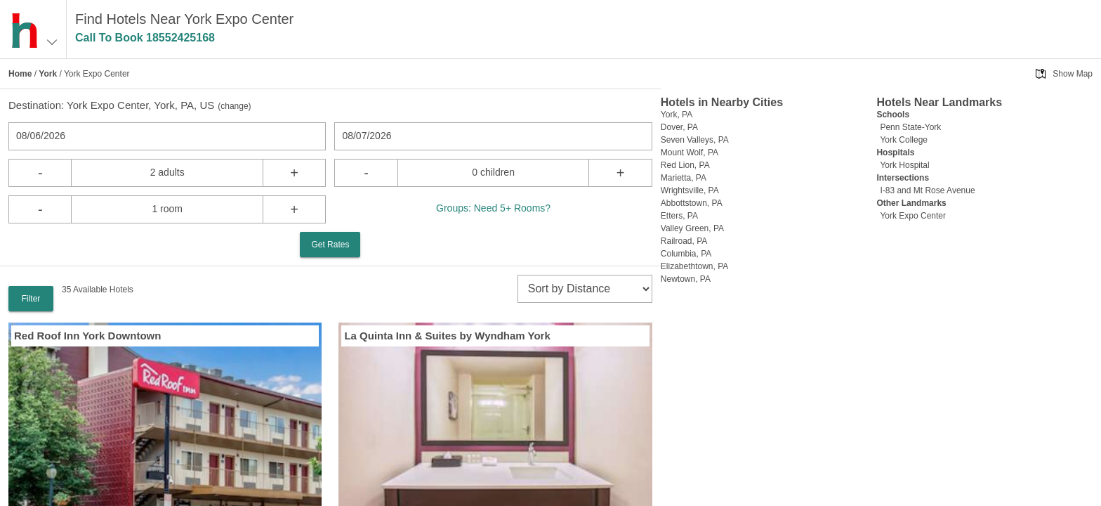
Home (20, 74)
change (234, 106)
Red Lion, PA (685, 165)
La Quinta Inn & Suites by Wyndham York (447, 336)
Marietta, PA (683, 178)
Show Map (1073, 74)
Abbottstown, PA (692, 203)
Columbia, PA (686, 254)
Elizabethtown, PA (695, 266)
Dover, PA (679, 127)
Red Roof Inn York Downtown (87, 336)
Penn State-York (910, 127)
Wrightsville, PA (690, 190)
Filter (31, 299)
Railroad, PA (684, 241)
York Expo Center (913, 216)
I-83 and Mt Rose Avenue (927, 190)
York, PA (676, 114)
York (48, 74)
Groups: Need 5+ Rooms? (493, 208)
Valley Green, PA (692, 228)
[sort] (584, 289)
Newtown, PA (686, 279)
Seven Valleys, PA (695, 140)
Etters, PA (679, 216)
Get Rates (330, 244)
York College (904, 140)
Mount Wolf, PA (689, 152)
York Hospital (904, 165)
